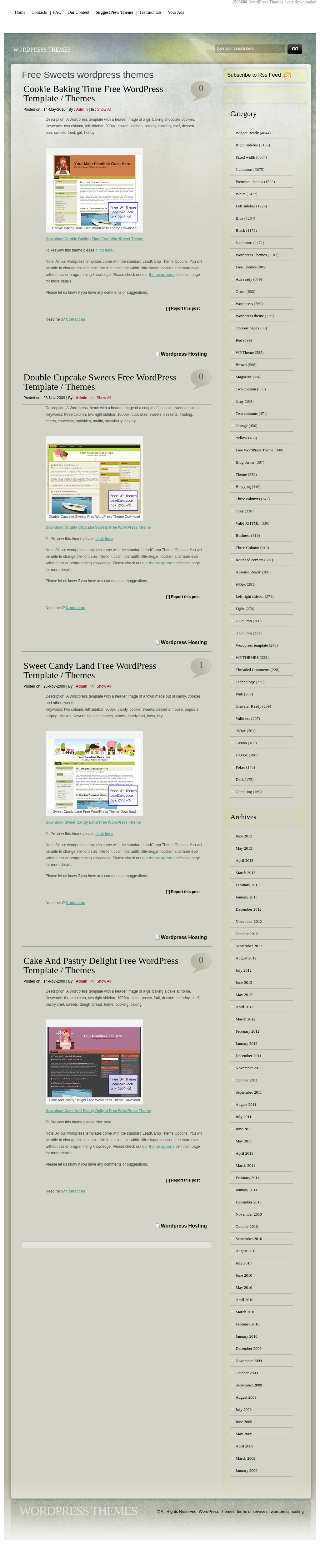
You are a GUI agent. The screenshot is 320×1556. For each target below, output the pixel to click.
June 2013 (244, 836)
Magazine (244, 376)
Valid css (243, 718)
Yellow (241, 437)
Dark (240, 779)
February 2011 (247, 1177)
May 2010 (244, 1287)
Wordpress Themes (251, 254)
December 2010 (249, 1202)
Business (243, 535)
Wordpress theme (250, 315)
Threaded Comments (253, 669)
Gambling (244, 791)
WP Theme (245, 352)
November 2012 (249, 921)
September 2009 (249, 1385)
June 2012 (244, 982)
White (241, 193)
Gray (240, 401)
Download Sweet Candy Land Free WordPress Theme (93, 822)
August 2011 (246, 1104)
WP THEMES (247, 657)
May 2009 (244, 1433)
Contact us (75, 319)
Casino (241, 742)
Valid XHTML (247, 523)
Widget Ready (247, 132)
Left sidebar (245, 206)
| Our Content (77, 12)
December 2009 (249, 1348)
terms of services (252, 1511)
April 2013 (244, 860)
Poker (240, 767)
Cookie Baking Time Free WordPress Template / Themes (93, 93)
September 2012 (249, 945)
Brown (241, 364)
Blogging (243, 486)
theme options (161, 274)
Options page (246, 328)
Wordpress (244, 303)
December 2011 (248, 1055)
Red (239, 340)
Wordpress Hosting (184, 354)
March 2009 (245, 1458)
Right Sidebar (247, 145)
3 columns (244, 242)
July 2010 (244, 1263)
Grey (240, 511)
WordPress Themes (42, 50)
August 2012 (246, 958)
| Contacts (37, 12)
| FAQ (56, 12)
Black (240, 230)
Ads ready (244, 279)
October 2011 (247, 1080)
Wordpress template (252, 645)
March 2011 (245, 1165)
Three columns (248, 498)
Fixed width (245, 157)
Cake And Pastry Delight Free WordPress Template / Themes (100, 965)
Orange (242, 425)
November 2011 (249, 1067)
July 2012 (244, 970)
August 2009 (246, 1397)
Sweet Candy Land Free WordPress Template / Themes (89, 670)
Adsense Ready (248, 572)
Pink (239, 694)
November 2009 (249, 1360)
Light (240, 608)
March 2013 (245, 872)
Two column (246, 389)
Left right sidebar (250, 596)
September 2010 (249, 1238)
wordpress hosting (287, 1511)
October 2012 (247, 933)
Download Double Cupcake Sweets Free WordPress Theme (98, 527)
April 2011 (244, 1153)
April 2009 (244, 1446)
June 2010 (244, 1275)
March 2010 (245, 1311)
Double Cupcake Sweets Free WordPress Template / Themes (100, 382)
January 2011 (246, 1189)
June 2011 (244, 1128)
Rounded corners (249, 559)
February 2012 (247, 1031)
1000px (242, 755)
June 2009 (244, 1421)
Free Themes (246, 267)
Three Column (247, 547)
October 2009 (247, 1372)
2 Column (244, 620)
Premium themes (249, 181)
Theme (241, 474)
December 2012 (249, 909)
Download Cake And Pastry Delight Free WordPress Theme (98, 1111)
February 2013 (247, 884)
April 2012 (244, 1006)
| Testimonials (149, 12)
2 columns (244, 169)
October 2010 (247, 1226)
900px (241, 584)
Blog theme (245, 462)
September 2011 (249, 1092)
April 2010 (244, 1299)
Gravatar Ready (248, 706)
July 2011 (243, 1116)
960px (241, 730)
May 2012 (244, 994)
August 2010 (246, 1250)
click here (103, 250)
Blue (239, 218)
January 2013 (247, 897)
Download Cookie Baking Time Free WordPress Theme (94, 239)
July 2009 (244, 1409)
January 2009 (247, 1470)
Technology (245, 681)
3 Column (244, 633)
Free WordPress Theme (254, 450)
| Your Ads (174, 12)
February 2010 (247, 1324)
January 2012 (247, 1043)
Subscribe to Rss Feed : (255, 75)
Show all (104, 109)
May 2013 (244, 848)
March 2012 (245, 1019)
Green (241, 291)
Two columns (247, 413)
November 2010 (249, 1214)
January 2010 (247, 1336)
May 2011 (244, 1141)
